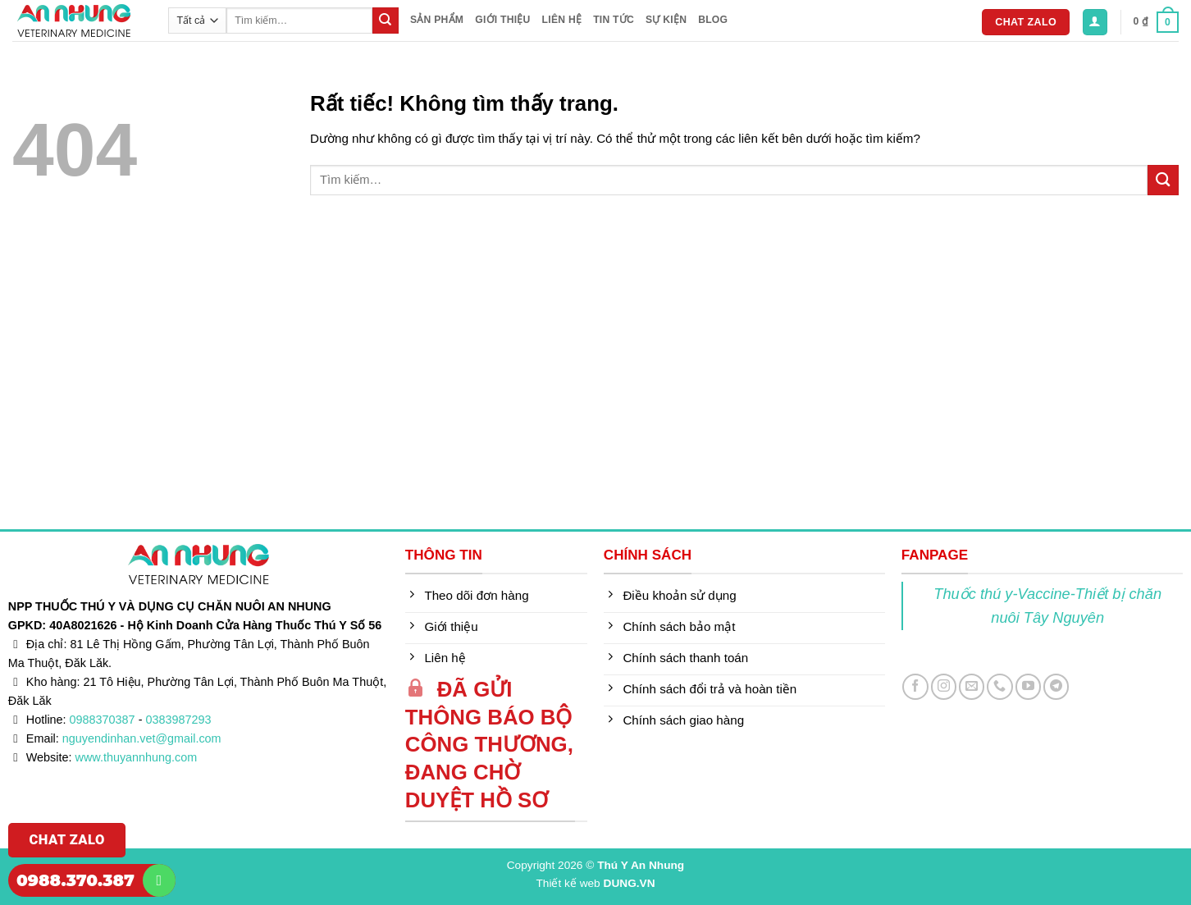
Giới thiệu (502, 19)
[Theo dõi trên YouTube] (1028, 686)
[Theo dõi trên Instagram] (943, 686)
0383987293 (178, 719)
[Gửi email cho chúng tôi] (971, 686)
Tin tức (613, 19)
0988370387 (102, 719)
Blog (713, 19)
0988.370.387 (75, 880)
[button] (1095, 21)
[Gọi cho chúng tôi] (999, 686)
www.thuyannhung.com (136, 757)
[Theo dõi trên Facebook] (915, 686)
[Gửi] (385, 20)
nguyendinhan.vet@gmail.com (141, 738)
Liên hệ (562, 19)
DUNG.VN (629, 883)
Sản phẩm (436, 19)
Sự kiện (666, 19)
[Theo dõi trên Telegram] (1056, 686)
